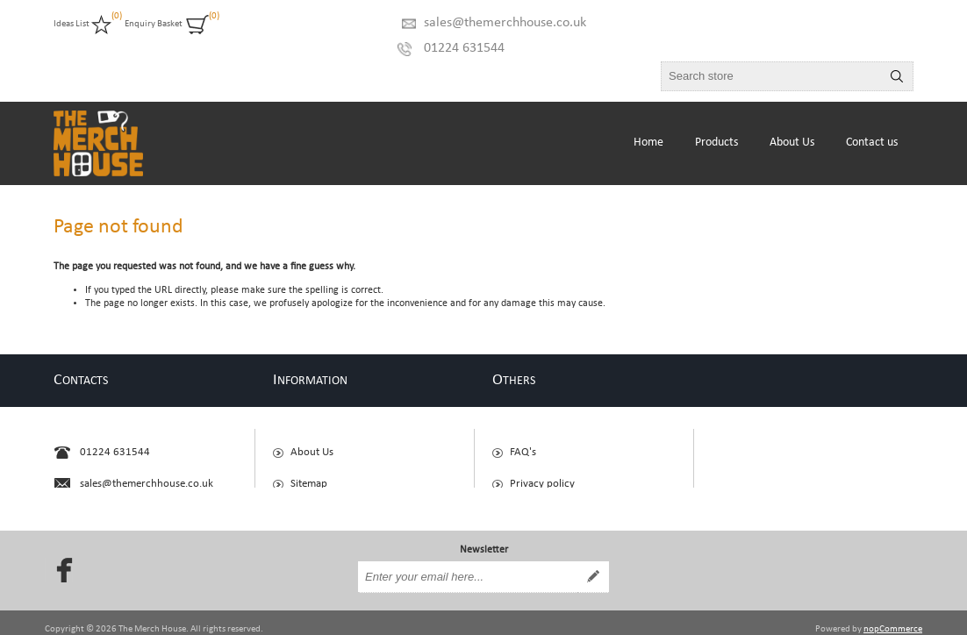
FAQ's (523, 444)
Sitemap (308, 476)
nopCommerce (892, 615)
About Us (311, 444)
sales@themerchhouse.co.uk (505, 23)
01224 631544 (464, 48)
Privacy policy (542, 476)
